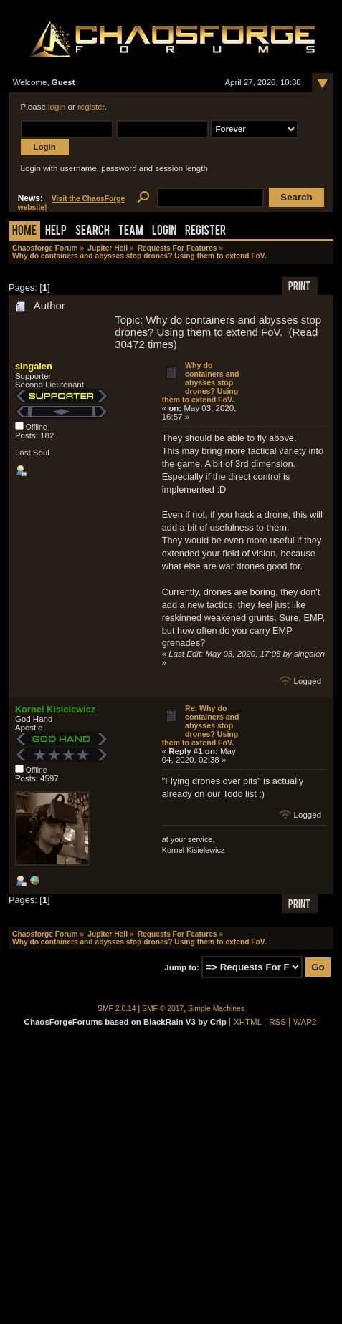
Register (205, 231)
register (91, 106)
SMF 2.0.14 (117, 1009)
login (56, 106)
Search (92, 231)
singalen (33, 366)
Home (24, 231)
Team (130, 231)
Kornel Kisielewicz (55, 709)
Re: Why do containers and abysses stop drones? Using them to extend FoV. (200, 725)
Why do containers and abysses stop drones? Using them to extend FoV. (200, 382)
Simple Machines (216, 1009)
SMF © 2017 (163, 1009)
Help (56, 231)
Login (164, 231)
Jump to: (181, 967)
